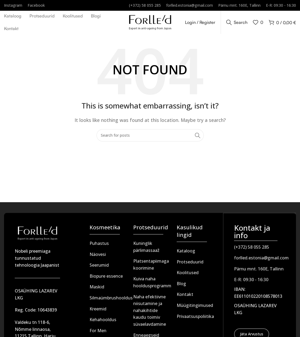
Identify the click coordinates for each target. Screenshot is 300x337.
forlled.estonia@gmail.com (261, 259)
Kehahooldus (103, 321)
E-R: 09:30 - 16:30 (251, 281)
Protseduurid (190, 263)
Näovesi (98, 255)
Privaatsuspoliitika (195, 317)
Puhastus (99, 245)
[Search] (237, 22)
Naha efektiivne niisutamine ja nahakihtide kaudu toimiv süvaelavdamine (149, 311)
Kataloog (186, 252)
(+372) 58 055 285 (251, 248)
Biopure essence (106, 277)
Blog (181, 285)
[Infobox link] (13, 5)
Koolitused (188, 274)
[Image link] (37, 234)
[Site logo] (150, 22)
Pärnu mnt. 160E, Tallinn (259, 270)
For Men (98, 332)
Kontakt (185, 296)
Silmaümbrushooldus (111, 299)
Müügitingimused (195, 306)
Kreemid (98, 310)
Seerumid (99, 266)
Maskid (97, 288)
